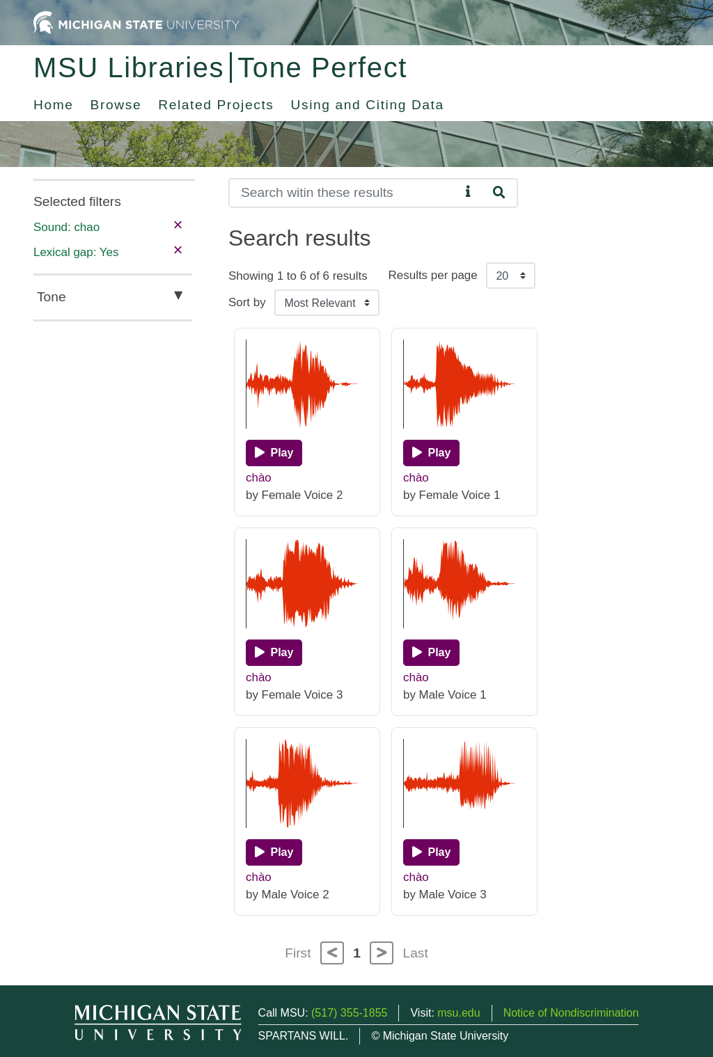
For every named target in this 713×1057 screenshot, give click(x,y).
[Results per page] (510, 275)
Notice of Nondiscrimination (571, 1013)
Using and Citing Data (367, 104)
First (298, 953)
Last (415, 953)
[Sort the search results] (326, 302)
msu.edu (458, 1013)
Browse (116, 104)
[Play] (274, 453)
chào (259, 477)
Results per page (433, 275)
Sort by (247, 302)
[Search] (344, 193)
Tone (51, 296)
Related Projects (216, 104)
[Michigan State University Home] (136, 22)
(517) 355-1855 (349, 1013)
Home (53, 104)
